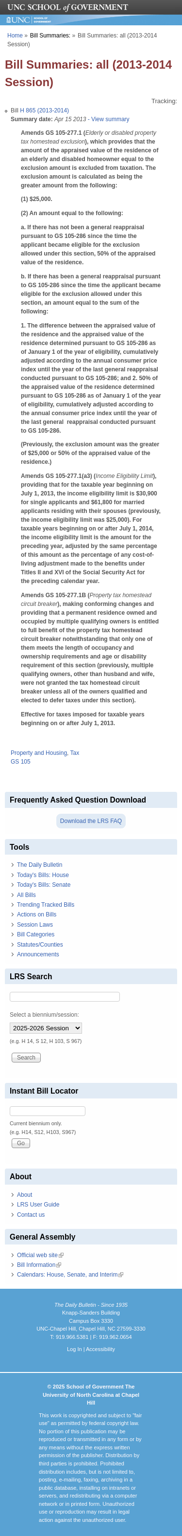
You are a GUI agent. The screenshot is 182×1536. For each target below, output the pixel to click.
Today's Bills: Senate (43, 884)
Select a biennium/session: (44, 1014)
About (24, 1194)
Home (15, 35)
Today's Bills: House (43, 875)
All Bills (26, 895)
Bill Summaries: (50, 35)
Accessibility (100, 1349)
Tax (75, 753)
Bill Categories (35, 934)
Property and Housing (39, 753)
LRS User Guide (38, 1204)
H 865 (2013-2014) (44, 110)
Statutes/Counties (40, 944)
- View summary (107, 119)
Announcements (38, 954)
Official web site (40, 1255)
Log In (74, 1349)
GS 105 (21, 761)
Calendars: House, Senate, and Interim (70, 1274)
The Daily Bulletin (39, 864)
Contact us (31, 1214)
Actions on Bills (36, 914)
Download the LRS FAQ (91, 821)
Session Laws (35, 924)
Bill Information (39, 1265)
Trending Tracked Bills (45, 904)
